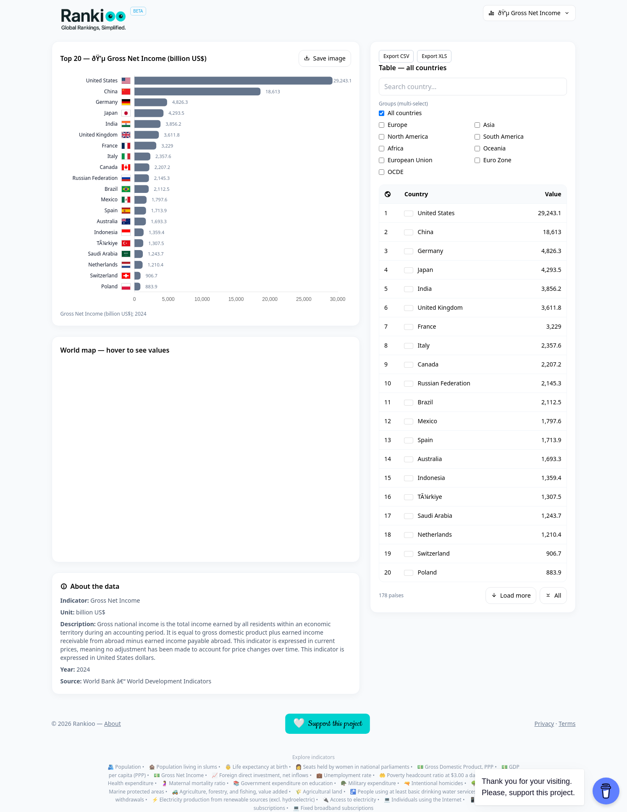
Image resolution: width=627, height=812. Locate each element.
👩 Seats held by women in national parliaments (352, 766)
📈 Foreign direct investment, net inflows (260, 775)
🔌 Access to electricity (349, 799)
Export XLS (434, 56)
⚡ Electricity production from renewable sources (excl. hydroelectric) (233, 799)
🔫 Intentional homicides (433, 783)
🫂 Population (124, 766)
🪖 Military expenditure (368, 783)
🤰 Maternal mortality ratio (193, 783)
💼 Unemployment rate (343, 775)
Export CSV (396, 56)
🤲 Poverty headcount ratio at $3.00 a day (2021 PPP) (441, 775)
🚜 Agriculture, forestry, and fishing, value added (230, 791)
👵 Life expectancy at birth (256, 766)
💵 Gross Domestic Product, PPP (455, 766)
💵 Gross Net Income (179, 775)
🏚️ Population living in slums (183, 766)
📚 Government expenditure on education (283, 783)
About (112, 724)
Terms (567, 724)
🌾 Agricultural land (318, 791)
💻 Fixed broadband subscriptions (333, 808)
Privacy (544, 724)
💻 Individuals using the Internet (423, 799)
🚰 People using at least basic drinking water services (413, 791)
